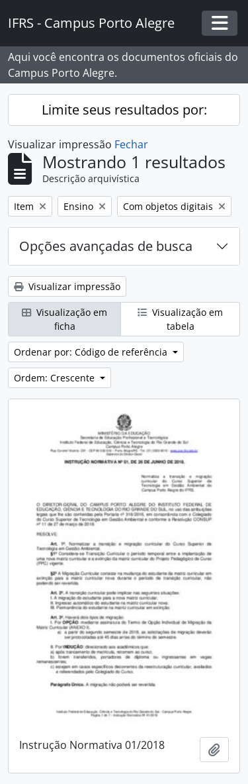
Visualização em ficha (64, 319)
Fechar (131, 144)
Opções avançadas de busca (105, 246)
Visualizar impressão (67, 286)
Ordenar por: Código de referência (92, 352)
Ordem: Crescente (55, 377)
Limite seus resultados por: (124, 110)
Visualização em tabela (180, 319)
